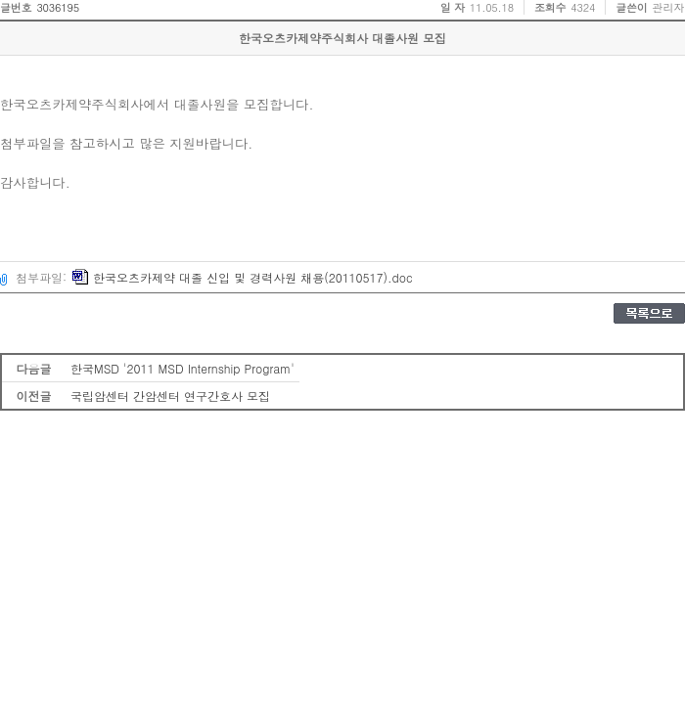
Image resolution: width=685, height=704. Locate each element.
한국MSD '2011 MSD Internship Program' (182, 368)
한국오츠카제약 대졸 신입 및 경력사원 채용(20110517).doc (242, 277)
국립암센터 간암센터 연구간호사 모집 (170, 395)
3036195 (57, 7)
